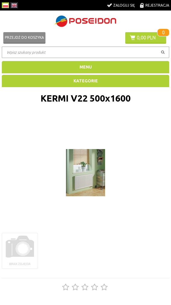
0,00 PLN (146, 37)
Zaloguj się (124, 5)
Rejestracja (157, 5)
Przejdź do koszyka (24, 37)
